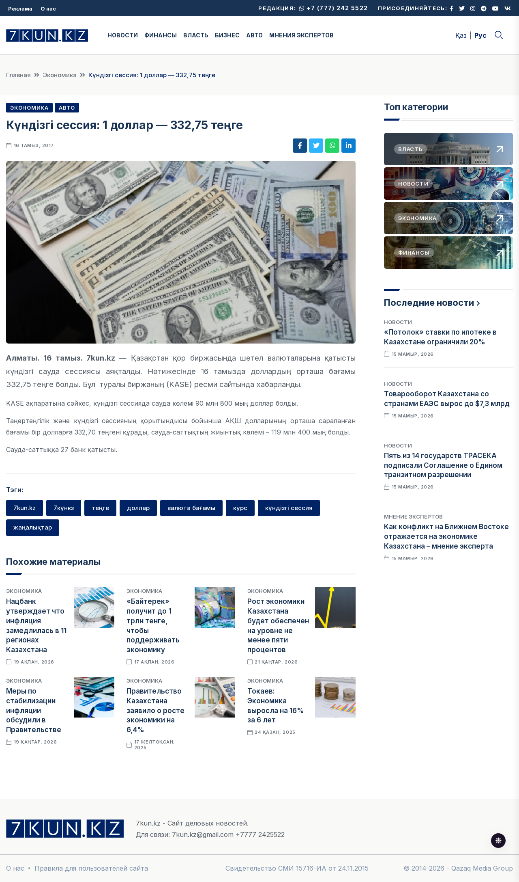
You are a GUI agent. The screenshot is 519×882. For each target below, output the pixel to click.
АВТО (254, 35)
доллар (138, 508)
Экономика (60, 75)
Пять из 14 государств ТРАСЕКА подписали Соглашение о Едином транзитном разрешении (443, 465)
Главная (18, 75)
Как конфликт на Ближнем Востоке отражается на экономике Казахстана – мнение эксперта (446, 536)
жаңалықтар (32, 527)
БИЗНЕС (227, 35)
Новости (398, 322)
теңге (100, 508)
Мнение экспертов (413, 516)
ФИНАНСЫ (160, 35)
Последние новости (429, 302)
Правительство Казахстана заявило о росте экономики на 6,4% (155, 710)
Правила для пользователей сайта (91, 868)
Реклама (20, 8)
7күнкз (64, 508)
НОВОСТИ (122, 35)
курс (240, 508)
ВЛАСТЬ (195, 35)
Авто (67, 107)
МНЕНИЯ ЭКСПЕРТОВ (301, 35)
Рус (480, 35)
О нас (48, 8)
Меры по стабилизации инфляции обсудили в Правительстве (33, 710)
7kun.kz (24, 508)
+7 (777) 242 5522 (333, 7)
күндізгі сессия (289, 508)
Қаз (461, 35)
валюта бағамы (191, 508)
